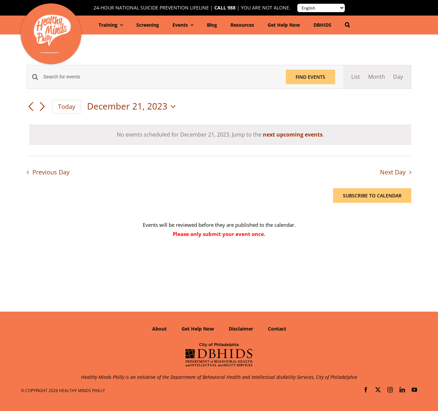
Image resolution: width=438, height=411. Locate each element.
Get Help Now (198, 328)
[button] (347, 25)
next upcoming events (293, 134)
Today (66, 106)
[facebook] (365, 389)
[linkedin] (402, 389)
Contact (277, 328)
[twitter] (378, 389)
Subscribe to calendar (372, 195)
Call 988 (225, 8)
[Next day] (42, 107)
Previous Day (51, 172)
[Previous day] (31, 107)
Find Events (310, 77)
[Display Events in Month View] (376, 77)
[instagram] (390, 389)
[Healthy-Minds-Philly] (52, 17)
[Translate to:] (321, 8)
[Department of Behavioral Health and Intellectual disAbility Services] (219, 345)
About (159, 328)
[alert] (220, 134)
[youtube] (414, 389)
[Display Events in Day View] (398, 77)
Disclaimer (241, 328)
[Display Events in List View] (355, 77)
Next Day (393, 172)
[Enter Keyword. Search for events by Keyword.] (160, 77)
